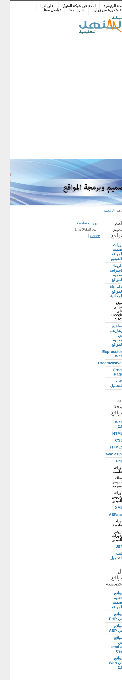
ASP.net (106, 514)
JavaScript (104, 454)
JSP (109, 546)
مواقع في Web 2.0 (106, 662)
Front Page (108, 372)
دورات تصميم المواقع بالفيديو (107, 252)
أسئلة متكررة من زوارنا (100, 10)
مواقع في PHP (106, 616)
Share (85, 236)
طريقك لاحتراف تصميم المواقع (106, 273)
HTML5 (106, 447)
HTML (107, 433)
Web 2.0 (109, 424)
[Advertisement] (61, 95)
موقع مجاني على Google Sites (107, 311)
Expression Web (104, 353)
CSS (109, 440)
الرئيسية (99, 210)
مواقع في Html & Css (107, 644)
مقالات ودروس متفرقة (107, 482)
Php (109, 461)
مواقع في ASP (106, 628)
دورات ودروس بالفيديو (107, 496)
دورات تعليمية (108, 469)
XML (109, 507)
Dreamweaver (104, 363)
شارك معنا (66, 10)
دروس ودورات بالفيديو (107, 535)
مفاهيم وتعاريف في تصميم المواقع (106, 335)
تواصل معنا (42, 10)
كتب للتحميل (106, 383)
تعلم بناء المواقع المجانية (106, 291)
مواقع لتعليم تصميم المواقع (107, 600)
